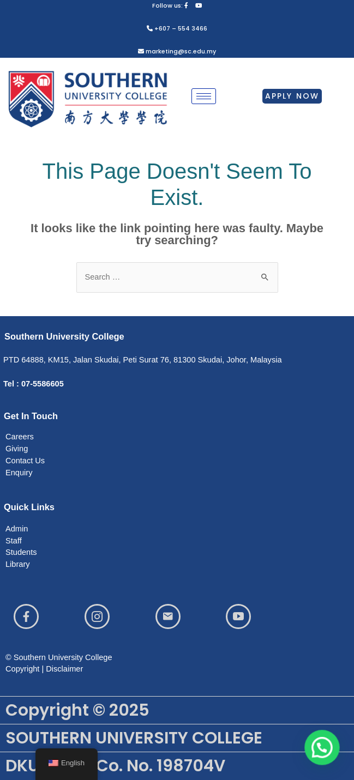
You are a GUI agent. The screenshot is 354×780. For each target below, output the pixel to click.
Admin (16, 528)
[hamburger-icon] (203, 96)
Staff (13, 540)
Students (21, 552)
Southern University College (64, 336)
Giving (16, 448)
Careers (19, 436)
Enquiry (18, 472)
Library (17, 564)
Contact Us (25, 460)
